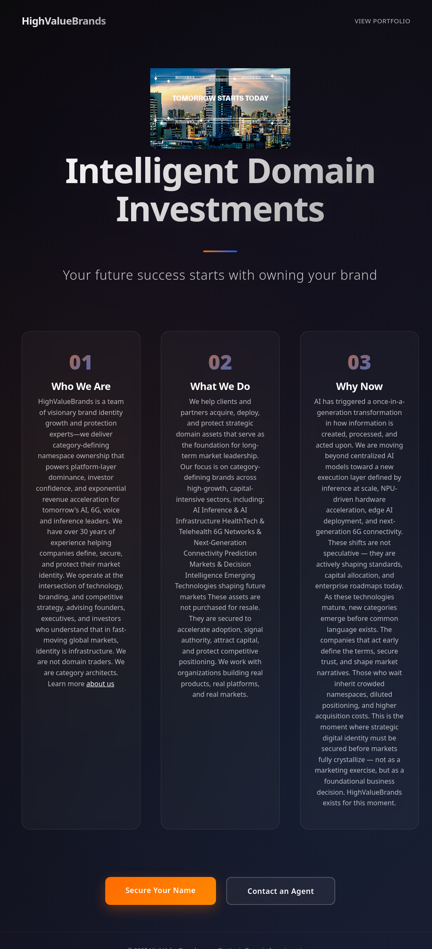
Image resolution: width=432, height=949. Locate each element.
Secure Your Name (161, 890)
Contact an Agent (280, 891)
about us (101, 683)
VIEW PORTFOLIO (382, 21)
